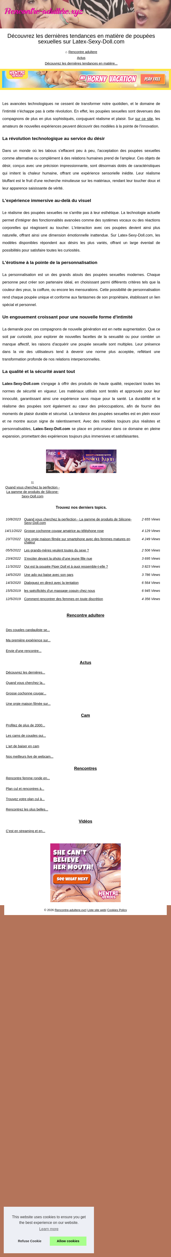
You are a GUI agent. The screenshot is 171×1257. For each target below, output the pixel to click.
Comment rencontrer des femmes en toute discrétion (63, 599)
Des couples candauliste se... (28, 630)
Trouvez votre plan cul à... (25, 799)
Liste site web (96, 910)
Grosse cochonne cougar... (26, 693)
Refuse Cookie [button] (29, 1241)
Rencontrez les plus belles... (27, 809)
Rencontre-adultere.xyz (70, 910)
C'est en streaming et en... (25, 831)
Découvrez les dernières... (25, 672)
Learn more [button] (48, 1229)
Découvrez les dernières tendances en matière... (81, 63)
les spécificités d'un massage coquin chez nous (59, 590)
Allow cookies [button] (68, 1241)
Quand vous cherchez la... (25, 683)
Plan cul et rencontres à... (25, 789)
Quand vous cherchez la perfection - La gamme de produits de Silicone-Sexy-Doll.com (32, 491)
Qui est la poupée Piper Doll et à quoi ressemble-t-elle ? (66, 566)
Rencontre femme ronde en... (28, 778)
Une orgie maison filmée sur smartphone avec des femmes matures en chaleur (77, 540)
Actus (81, 58)
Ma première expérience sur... (28, 640)
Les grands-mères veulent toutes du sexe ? (56, 550)
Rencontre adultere (82, 52)
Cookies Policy (117, 910)
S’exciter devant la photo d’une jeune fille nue (58, 558)
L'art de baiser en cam (22, 746)
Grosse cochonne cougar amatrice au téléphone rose (64, 530)
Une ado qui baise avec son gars (49, 574)
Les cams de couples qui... (26, 735)
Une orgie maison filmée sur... (28, 704)
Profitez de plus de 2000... (25, 725)
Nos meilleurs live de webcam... (29, 756)
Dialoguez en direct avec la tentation (51, 582)
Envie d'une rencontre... (24, 651)
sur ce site (144, 119)
